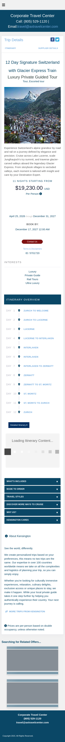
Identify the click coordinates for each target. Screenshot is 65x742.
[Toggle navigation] (3, 6)
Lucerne (29, 329)
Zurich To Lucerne (36, 320)
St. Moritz (30, 393)
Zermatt (29, 375)
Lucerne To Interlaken (39, 338)
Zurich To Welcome (36, 310)
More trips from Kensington (25, 611)
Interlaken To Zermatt (39, 366)
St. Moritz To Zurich (36, 403)
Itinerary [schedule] (10, 48)
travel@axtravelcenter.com (37, 26)
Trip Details (13, 40)
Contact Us (32, 241)
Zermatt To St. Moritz (37, 384)
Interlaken (31, 347)
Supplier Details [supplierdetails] (48, 48)
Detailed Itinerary (18, 425)
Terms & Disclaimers (32, 249)
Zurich (28, 412)
